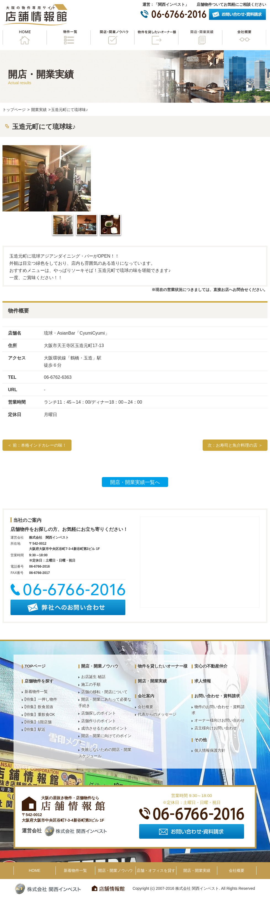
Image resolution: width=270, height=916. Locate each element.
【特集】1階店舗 (37, 722)
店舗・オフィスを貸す (156, 870)
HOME (24, 37)
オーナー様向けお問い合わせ (219, 720)
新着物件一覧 (36, 691)
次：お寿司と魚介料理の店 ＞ (235, 445)
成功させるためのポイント (104, 728)
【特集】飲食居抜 (37, 707)
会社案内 (146, 695)
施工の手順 (90, 684)
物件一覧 (68, 37)
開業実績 (39, 109)
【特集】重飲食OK (38, 714)
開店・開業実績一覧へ (135, 482)
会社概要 (244, 37)
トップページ (14, 109)
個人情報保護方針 (209, 750)
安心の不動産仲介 (210, 666)
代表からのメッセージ (157, 714)
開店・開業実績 (200, 37)
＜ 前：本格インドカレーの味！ (37, 445)
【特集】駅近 (34, 729)
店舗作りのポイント (98, 721)
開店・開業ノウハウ (112, 37)
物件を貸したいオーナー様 (156, 37)
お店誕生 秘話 (93, 676)
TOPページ (35, 666)
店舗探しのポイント (98, 713)
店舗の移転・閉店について (104, 692)
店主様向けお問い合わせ (215, 728)
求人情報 (202, 681)
